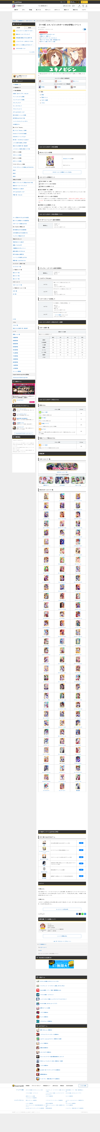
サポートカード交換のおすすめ (20, 223)
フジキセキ (46, 733)
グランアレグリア (44, 38)
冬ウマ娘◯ (42, 417)
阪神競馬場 (15, 362)
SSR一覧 (15, 291)
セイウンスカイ (78, 642)
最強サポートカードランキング (23, 34)
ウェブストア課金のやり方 (19, 236)
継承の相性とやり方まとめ (19, 251)
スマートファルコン (78, 660)
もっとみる (32, 52)
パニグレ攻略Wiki (69, 1105)
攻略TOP (16, 9)
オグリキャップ (78, 651)
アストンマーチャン (46, 633)
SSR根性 (58, 87)
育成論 (30, 9)
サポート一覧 (78, 481)
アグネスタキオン (46, 624)
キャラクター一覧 (17, 266)
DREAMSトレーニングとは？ (19, 136)
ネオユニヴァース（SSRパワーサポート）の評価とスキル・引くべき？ (25, 30)
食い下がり (42, 429)
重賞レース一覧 (16, 334)
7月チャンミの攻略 (17, 155)
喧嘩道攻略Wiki (49, 1108)
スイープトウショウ (62, 660)
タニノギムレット (62, 579)
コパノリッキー (46, 606)
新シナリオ (38, 9)
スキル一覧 (15, 325)
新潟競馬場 (15, 346)
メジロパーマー (46, 561)
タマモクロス (46, 687)
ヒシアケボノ (62, 615)
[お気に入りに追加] (67, 6)
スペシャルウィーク (62, 678)
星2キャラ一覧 (16, 275)
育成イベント (44, 97)
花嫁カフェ (42, 36)
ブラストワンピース (17, 109)
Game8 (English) (69, 1085)
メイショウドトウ (62, 778)
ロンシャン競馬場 (17, 371)
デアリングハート (46, 533)
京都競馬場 (15, 359)
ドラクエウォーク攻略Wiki (31, 1097)
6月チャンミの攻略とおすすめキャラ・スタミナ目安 (25, 44)
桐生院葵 (78, 787)
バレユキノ (58, 81)
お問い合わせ (55, 1085)
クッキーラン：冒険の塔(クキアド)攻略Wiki (74, 1108)
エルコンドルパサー (46, 651)
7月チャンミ (47, 9)
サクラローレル (62, 552)
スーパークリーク (78, 497)
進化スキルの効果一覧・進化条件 (20, 145)
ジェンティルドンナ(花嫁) (18, 99)
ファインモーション (62, 697)
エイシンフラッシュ (46, 769)
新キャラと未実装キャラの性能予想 (21, 220)
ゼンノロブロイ (46, 715)
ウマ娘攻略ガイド (42, 944)
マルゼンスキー (78, 606)
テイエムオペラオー (62, 633)
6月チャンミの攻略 (17, 161)
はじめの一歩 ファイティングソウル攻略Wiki (35, 1108)
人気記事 (18, 27)
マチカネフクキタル (62, 561)
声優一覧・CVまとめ (17, 194)
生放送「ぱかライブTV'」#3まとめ (20, 93)
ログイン (84, 2)
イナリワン (62, 687)
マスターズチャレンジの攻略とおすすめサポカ (23, 167)
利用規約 (27, 1085)
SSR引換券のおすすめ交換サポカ (20, 232)
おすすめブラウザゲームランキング (24, 433)
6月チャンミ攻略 (43, 41)
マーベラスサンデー (78, 552)
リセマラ (84, 9)
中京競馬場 (15, 356)
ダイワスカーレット (62, 733)
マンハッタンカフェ (62, 751)
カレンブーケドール (78, 524)
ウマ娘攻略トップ (17, 84)
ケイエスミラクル (62, 642)
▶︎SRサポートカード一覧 (62, 468)
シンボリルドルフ (62, 624)
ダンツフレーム (78, 561)
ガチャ (23, 9)
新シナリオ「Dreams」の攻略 (19, 130)
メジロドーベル (46, 515)
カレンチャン (46, 669)
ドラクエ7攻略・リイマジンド (32, 1093)
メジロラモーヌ (62, 542)
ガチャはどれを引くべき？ (19, 112)
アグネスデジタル (62, 742)
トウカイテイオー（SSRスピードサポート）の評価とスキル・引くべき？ (25, 41)
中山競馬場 (15, 353)
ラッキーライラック (78, 533)
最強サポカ (75, 9)
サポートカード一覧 (17, 285)
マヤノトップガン (46, 751)
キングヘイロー (62, 787)
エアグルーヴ (46, 742)
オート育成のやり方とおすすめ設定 (21, 217)
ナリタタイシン (62, 769)
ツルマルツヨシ (46, 642)
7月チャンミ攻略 (51, 41)
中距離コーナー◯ (44, 423)
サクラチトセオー (78, 515)
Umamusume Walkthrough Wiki (20, 377)
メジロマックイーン (46, 542)
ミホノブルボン (78, 751)
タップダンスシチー (62, 570)
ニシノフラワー (62, 715)
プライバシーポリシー (36, 1085)
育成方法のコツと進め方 (18, 188)
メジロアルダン (46, 497)
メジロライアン (46, 678)
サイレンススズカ (62, 606)
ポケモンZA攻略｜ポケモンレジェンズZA (34, 1090)
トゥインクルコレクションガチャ (20, 121)
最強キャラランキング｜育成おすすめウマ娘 (23, 182)
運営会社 (62, 1085)
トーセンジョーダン (46, 579)
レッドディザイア (62, 506)
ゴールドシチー (62, 651)
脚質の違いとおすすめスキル (19, 260)
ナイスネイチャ (78, 588)
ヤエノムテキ (78, 570)
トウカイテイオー (46, 660)
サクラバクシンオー (62, 669)
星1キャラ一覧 (16, 278)
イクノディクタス (46, 724)
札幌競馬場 (15, 337)
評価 (42, 94)
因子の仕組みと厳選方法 (18, 254)
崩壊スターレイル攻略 (30, 1096)
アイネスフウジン (78, 678)
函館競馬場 (15, 340)
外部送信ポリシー (46, 1085)
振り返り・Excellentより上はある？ (21, 139)
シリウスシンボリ (46, 696)
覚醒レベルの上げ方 (17, 245)
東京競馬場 (15, 349)
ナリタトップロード (78, 633)
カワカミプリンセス (62, 524)
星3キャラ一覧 (16, 272)
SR (40, 950)
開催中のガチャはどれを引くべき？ (47, 34)
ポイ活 (62, 2)
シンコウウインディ (62, 705)
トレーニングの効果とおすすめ (20, 257)
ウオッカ (78, 687)
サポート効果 (44, 100)
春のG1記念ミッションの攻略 (19, 115)
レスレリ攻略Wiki (29, 1103)
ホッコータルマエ (62, 515)
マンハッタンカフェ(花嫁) (18, 96)
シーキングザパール (78, 705)
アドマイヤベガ (78, 669)
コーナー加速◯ (58, 314)
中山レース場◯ (43, 412)
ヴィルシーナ (46, 588)
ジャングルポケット (78, 615)
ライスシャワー (62, 533)
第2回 (14, 173)
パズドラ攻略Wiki (49, 1096)
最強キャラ (66, 9)
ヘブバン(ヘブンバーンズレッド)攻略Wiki (54, 1100)
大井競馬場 (15, 368)
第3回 (14, 176)
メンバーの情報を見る (62, 936)
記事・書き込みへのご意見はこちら (62, 941)
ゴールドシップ (46, 615)
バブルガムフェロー (78, 542)
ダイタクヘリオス (62, 724)
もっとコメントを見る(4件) (62, 909)
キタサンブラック (62, 597)
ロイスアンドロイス (78, 579)
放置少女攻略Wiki (49, 1103)
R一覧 (14, 319)
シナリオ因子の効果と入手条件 (20, 142)
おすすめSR (62, 481)
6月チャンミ (57, 9)
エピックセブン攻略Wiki (71, 1103)
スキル (43, 102)
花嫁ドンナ (48, 36)
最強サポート (46, 481)
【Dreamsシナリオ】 (67, 158)
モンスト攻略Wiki (69, 1096)
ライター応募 (83, 1085)
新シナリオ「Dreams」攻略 (46, 39)
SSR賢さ (42, 87)
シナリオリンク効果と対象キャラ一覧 (21, 149)
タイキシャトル (46, 506)
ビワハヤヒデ (78, 742)
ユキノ (41, 81)
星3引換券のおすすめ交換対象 (19, 229)
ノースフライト (46, 552)
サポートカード (43, 947)
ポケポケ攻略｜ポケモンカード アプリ (73, 1093)
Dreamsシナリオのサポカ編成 (19, 133)
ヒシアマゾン (62, 497)
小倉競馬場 (15, 365)
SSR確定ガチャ (16, 124)
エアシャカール (46, 570)
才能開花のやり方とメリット (19, 248)
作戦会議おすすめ (56, 39)
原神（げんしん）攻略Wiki (31, 1100)
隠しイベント (75, 81)
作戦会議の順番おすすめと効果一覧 (24, 37)
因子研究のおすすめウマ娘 (19, 118)
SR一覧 (14, 294)
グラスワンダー (78, 597)
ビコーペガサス (46, 524)
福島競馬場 (15, 343)
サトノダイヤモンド (53, 38)
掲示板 (29, 27)
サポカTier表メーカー (21, 48)
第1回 (14, 170)
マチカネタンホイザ (62, 588)
